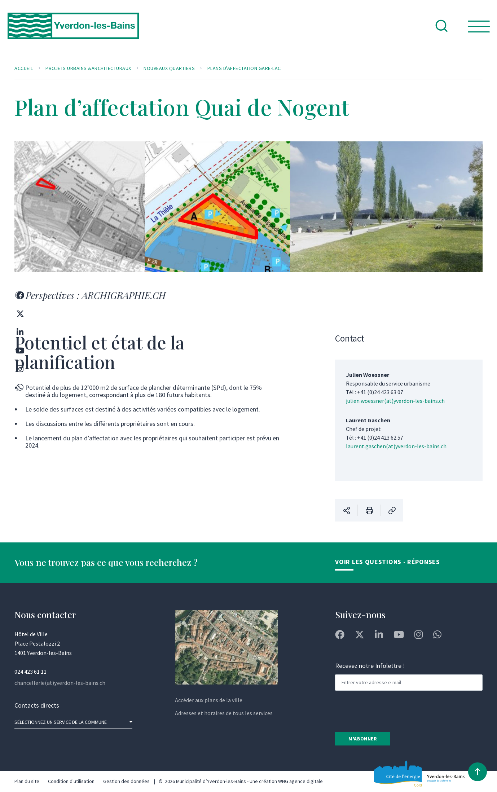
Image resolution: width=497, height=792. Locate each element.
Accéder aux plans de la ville (208, 700)
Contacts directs (36, 705)
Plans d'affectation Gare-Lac (244, 68)
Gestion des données (126, 781)
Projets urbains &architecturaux (88, 68)
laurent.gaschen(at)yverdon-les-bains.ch (396, 446)
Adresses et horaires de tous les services (224, 713)
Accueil (23, 68)
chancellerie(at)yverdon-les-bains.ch (59, 682)
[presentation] (390, 710)
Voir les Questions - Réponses (387, 562)
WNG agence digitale (300, 781)
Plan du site (26, 781)
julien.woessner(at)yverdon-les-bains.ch (395, 400)
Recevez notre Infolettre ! (370, 665)
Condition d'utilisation (71, 781)
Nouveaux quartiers (169, 68)
